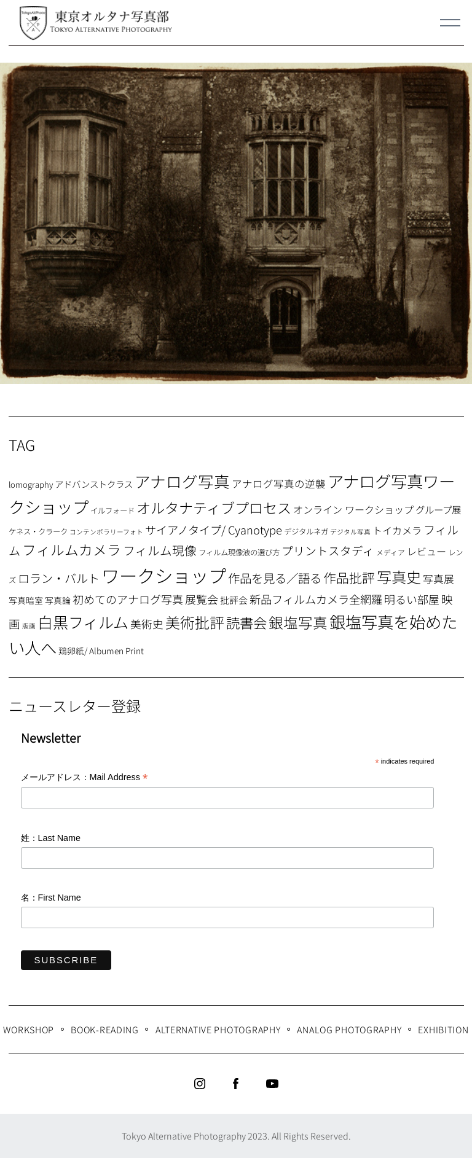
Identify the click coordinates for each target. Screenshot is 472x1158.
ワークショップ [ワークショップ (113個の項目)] (163, 575)
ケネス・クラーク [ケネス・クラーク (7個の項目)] (38, 531)
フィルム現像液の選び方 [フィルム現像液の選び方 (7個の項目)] (239, 552)
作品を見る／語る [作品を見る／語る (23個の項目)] (274, 578)
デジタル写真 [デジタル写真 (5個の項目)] (350, 531)
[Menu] (450, 22)
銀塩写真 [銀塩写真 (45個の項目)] (298, 622)
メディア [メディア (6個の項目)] (390, 552)
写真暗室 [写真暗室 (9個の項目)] (26, 600)
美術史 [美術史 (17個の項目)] (146, 624)
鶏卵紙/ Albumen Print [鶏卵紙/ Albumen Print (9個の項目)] (101, 650)
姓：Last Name (51, 838)
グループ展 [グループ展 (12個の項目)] (438, 509)
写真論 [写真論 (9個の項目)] (58, 600)
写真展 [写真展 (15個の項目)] (438, 578)
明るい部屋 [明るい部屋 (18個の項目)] (411, 599)
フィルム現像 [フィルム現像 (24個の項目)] (160, 550)
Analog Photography (349, 1029)
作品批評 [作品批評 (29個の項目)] (349, 577)
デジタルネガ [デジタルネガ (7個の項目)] (306, 531)
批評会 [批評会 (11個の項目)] (234, 599)
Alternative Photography (218, 1029)
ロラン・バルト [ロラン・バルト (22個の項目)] (59, 578)
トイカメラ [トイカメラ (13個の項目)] (397, 530)
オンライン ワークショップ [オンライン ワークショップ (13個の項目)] (353, 509)
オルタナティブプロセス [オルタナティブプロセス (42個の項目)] (213, 507)
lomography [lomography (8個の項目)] (31, 484)
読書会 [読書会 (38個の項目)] (246, 622)
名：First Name (51, 897)
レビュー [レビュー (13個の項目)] (426, 551)
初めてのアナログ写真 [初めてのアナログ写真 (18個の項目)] (128, 599)
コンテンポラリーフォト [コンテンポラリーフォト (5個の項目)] (106, 531)
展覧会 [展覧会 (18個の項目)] (201, 599)
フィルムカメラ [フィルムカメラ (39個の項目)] (71, 549)
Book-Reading (105, 1029)
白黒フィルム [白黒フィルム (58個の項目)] (82, 622)
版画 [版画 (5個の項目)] (29, 625)
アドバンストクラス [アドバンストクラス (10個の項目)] (94, 483)
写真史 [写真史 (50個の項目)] (399, 576)
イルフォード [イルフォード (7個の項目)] (112, 510)
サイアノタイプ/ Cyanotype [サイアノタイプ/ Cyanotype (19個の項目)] (213, 530)
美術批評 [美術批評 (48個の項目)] (194, 622)
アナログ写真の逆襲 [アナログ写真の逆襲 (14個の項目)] (279, 483)
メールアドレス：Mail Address (84, 778)
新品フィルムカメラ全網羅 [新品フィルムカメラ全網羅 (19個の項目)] (316, 599)
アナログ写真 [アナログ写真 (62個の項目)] (182, 480)
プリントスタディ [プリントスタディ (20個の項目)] (327, 550)
